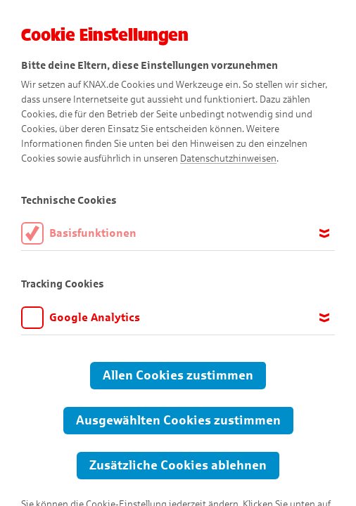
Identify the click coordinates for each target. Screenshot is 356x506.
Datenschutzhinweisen (228, 158)
